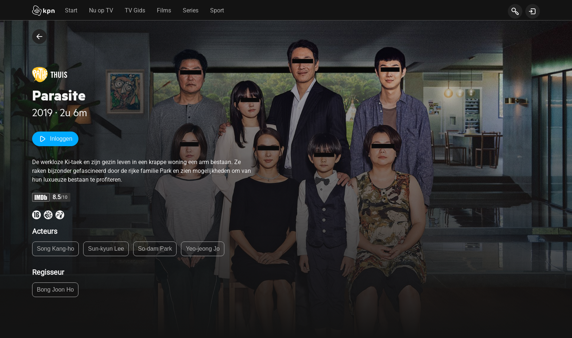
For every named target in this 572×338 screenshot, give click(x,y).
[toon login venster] (532, 11)
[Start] (43, 11)
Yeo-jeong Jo (203, 249)
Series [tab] (190, 10)
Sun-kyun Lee (106, 249)
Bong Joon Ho (55, 289)
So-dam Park (155, 249)
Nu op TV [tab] (101, 10)
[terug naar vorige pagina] (39, 36)
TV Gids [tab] (135, 10)
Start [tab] (71, 10)
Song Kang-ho (55, 249)
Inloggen (55, 139)
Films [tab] (164, 10)
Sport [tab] (217, 10)
